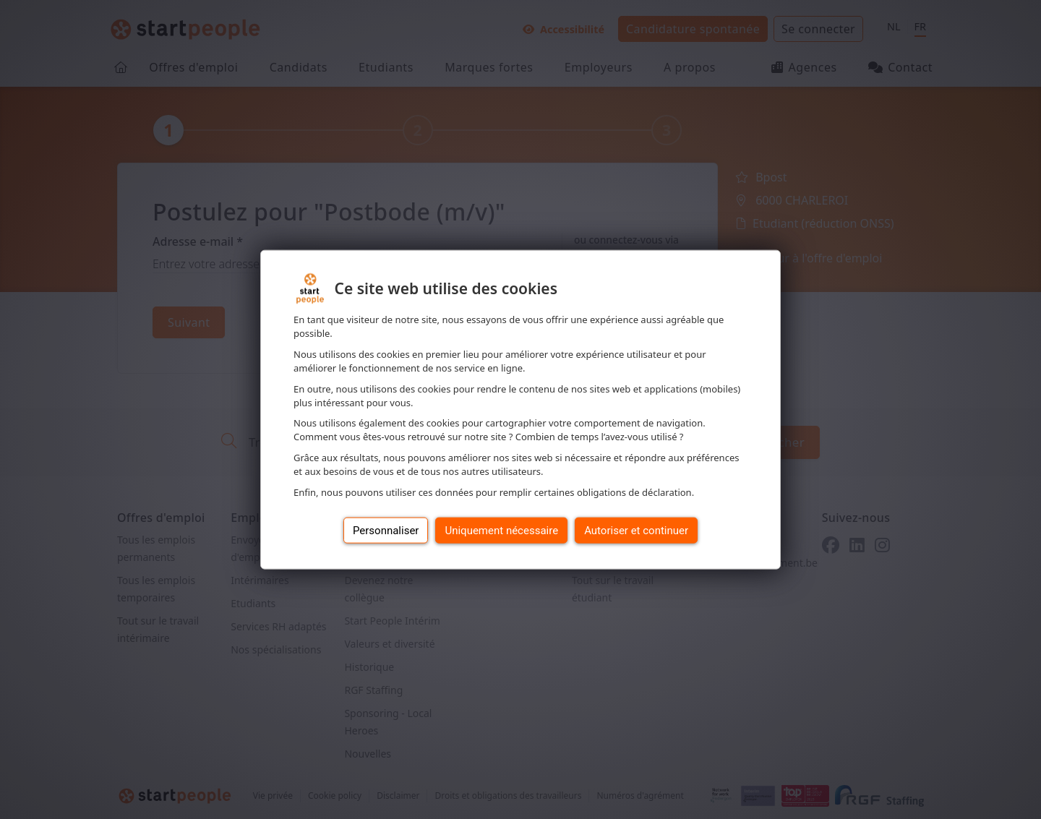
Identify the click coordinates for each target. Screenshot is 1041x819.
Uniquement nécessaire (501, 529)
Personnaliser (386, 529)
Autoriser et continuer (636, 529)
